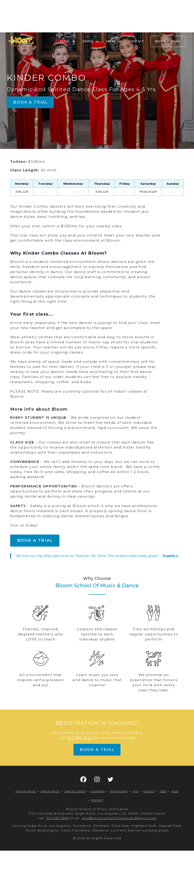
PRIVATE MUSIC (25, 791)
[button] (83, 779)
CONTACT (136, 41)
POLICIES (149, 791)
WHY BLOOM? (119, 791)
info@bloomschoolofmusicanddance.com (119, 818)
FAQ (135, 791)
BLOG (175, 791)
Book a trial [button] (30, 102)
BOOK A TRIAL (168, 41)
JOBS (163, 791)
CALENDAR (98, 791)
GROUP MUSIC (50, 791)
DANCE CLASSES (75, 791)
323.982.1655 (79, 738)
